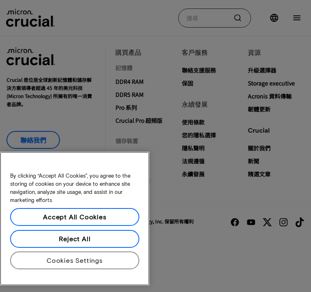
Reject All (74, 239)
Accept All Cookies (74, 217)
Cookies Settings (75, 260)
